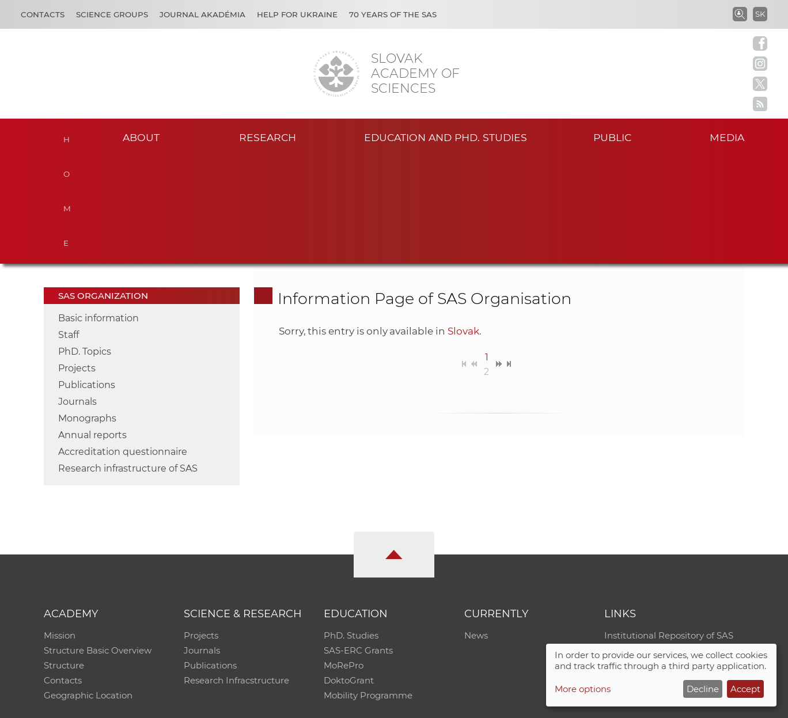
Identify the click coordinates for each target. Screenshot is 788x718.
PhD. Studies (351, 528)
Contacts (43, 14)
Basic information (98, 211)
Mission (59, 528)
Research (267, 137)
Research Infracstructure (236, 573)
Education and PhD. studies (445, 137)
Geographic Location (88, 588)
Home (67, 136)
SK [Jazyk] (760, 13)
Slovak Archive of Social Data (665, 543)
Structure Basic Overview (97, 543)
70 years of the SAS (393, 14)
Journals (77, 294)
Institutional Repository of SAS (668, 528)
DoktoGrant (349, 573)
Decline (703, 688)
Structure (64, 558)
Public (612, 137)
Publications (86, 277)
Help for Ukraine (297, 14)
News (476, 528)
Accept (745, 688)
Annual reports (92, 327)
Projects (77, 261)
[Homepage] (336, 74)
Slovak (463, 224)
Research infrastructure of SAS (128, 361)
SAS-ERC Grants (358, 543)
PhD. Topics (84, 244)
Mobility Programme (368, 588)
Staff (68, 227)
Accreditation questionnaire (122, 344)
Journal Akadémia (202, 14)
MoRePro (343, 558)
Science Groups (112, 14)
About (141, 137)
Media (727, 137)
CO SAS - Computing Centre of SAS (199, 703)
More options (583, 688)
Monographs (87, 311)
